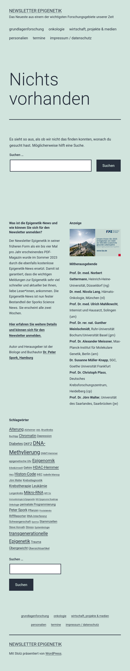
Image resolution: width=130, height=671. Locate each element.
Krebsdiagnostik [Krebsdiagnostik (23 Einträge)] (32, 480)
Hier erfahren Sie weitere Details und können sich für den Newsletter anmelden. (33, 329)
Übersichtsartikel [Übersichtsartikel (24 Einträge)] (39, 548)
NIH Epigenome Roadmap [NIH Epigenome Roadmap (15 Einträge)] (47, 499)
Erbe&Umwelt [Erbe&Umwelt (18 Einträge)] (16, 467)
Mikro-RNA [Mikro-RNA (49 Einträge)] (33, 492)
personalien (18, 38)
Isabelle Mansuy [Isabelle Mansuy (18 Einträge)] (51, 474)
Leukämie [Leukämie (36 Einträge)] (39, 486)
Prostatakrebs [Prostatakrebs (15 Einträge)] (45, 510)
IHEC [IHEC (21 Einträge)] (39, 474)
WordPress (53, 653)
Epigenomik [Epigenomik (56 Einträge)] (43, 460)
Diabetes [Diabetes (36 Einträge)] (16, 444)
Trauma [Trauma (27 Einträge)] (36, 542)
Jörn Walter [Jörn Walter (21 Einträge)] (15, 480)
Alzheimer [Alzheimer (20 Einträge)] (29, 429)
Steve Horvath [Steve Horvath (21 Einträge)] (17, 527)
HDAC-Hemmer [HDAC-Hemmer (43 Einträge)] (46, 467)
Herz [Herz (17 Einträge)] (11, 474)
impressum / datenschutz (71, 38)
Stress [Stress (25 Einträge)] (30, 527)
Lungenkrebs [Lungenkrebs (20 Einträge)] (16, 493)
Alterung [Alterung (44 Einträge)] (16, 429)
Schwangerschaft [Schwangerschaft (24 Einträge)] (20, 521)
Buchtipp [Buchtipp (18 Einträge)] (13, 436)
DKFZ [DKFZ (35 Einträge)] (28, 444)
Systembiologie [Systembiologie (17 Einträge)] (41, 527)
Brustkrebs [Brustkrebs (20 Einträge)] (47, 429)
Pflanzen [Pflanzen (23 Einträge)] (33, 510)
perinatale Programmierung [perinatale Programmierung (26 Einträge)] (38, 504)
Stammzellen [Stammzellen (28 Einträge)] (48, 521)
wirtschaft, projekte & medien (93, 29)
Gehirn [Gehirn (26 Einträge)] (28, 467)
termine (39, 38)
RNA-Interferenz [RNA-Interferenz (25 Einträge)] (37, 516)
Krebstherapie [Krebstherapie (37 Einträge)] (20, 486)
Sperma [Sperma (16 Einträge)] (35, 521)
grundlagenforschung (26, 29)
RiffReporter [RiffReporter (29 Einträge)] (17, 516)
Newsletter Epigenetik (35, 10)
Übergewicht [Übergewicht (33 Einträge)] (18, 548)
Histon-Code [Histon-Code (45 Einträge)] (25, 474)
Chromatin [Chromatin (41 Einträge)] (27, 436)
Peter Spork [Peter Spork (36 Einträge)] (18, 510)
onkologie (57, 29)
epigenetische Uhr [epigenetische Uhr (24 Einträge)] (20, 461)
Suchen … (16, 155)
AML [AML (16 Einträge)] (38, 430)
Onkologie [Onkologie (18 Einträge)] (14, 504)
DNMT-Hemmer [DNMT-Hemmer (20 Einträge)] (49, 453)
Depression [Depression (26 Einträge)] (44, 436)
